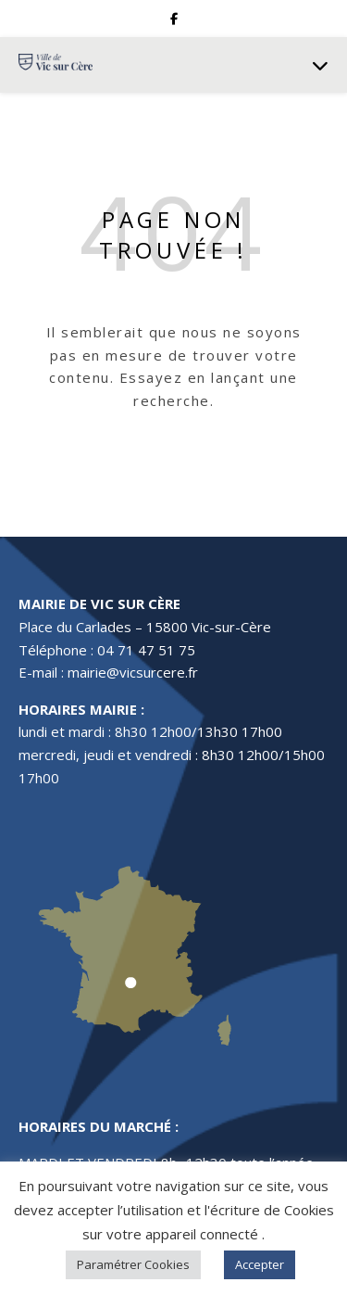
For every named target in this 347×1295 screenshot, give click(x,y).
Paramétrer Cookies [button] (133, 1264)
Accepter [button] (259, 1264)
